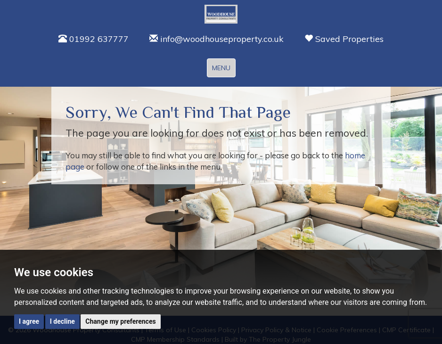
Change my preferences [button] (120, 321)
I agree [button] (29, 321)
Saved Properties (344, 38)
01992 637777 (93, 38)
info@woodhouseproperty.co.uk (216, 38)
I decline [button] (62, 321)
